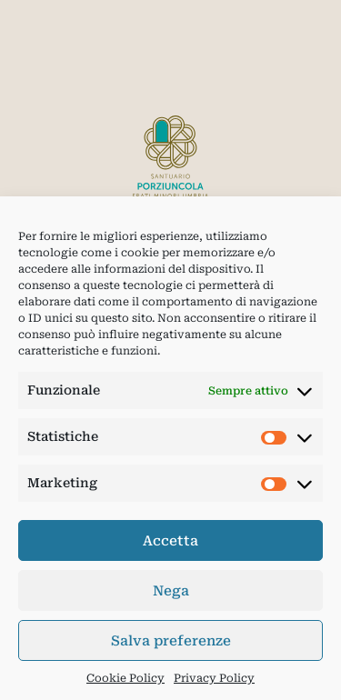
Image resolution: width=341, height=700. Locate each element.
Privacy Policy (214, 678)
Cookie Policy (125, 678)
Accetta (170, 541)
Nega (171, 591)
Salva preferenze (171, 641)
